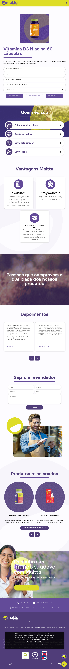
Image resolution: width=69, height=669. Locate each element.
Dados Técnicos (11, 89)
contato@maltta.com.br (34, 641)
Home (6, 627)
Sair (43, 645)
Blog (53, 627)
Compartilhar (34, 96)
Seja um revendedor (40, 627)
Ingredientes (10, 74)
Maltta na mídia (60, 627)
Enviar (34, 407)
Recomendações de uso (14, 79)
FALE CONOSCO (26, 588)
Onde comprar (29, 627)
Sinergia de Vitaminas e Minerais (16, 84)
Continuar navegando (32, 645)
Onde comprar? (15, 96)
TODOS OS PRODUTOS (34, 528)
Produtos (11, 627)
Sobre (49, 627)
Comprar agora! (54, 96)
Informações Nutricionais (14, 69)
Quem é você (19, 627)
